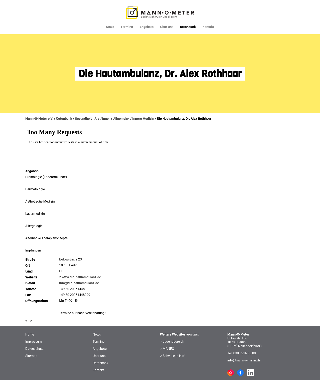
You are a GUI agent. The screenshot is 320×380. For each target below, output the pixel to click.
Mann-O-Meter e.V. (39, 118)
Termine (127, 27)
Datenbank (188, 27)
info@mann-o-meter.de (244, 360)
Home (29, 334)
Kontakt (208, 27)
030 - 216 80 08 (244, 353)
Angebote (147, 27)
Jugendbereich (173, 341)
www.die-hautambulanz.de (81, 277)
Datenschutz (34, 349)
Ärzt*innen (102, 118)
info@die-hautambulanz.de (79, 283)
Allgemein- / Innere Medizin (133, 118)
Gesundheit (83, 118)
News (110, 27)
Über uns (166, 27)
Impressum (33, 341)
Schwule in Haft (174, 356)
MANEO (168, 349)
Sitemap (31, 356)
